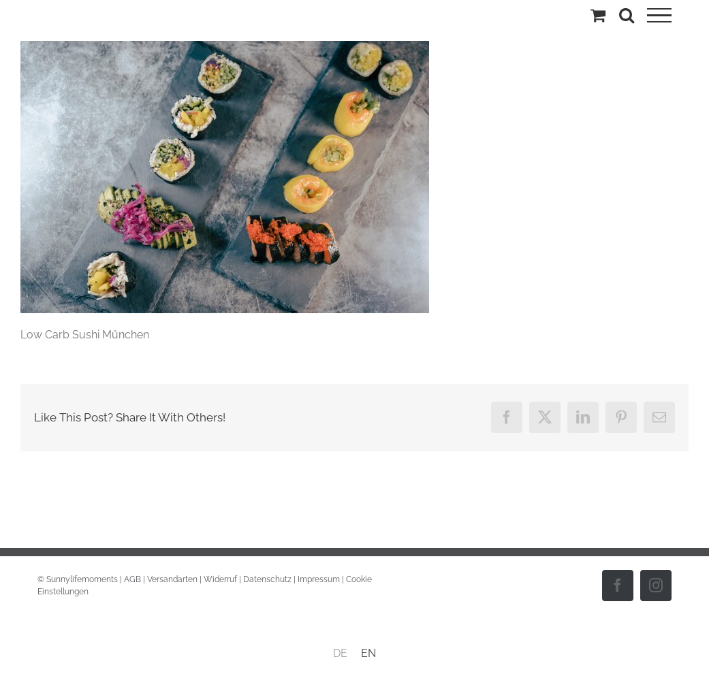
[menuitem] (340, 653)
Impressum (319, 579)
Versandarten (172, 579)
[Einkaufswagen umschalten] (597, 15)
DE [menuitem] (340, 653)
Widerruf (220, 579)
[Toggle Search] (626, 15)
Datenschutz (267, 579)
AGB (132, 579)
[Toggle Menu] (659, 15)
